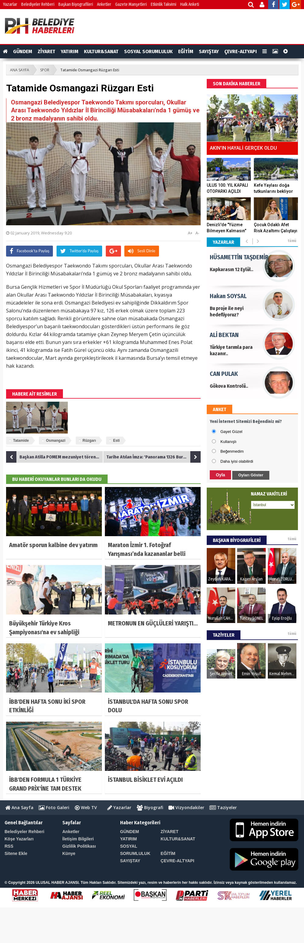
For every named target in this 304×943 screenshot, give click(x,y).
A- (197, 233)
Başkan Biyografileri (75, 4)
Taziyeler (223, 807)
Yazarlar (10, 4)
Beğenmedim (232, 451)
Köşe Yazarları (19, 838)
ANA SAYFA (19, 70)
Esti (116, 440)
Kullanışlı (228, 441)
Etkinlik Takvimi (163, 4)
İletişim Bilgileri (78, 838)
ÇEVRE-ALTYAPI (240, 51)
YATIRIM (69, 51)
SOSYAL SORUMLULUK (148, 51)
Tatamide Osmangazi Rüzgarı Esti (89, 70)
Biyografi (150, 807)
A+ (190, 233)
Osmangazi (55, 440)
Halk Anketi (189, 4)
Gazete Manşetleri (131, 4)
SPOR (44, 70)
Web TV (86, 807)
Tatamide (21, 440)
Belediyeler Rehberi (37, 4)
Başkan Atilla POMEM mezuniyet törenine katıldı (54, 457)
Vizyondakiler (186, 807)
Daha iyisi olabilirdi (236, 461)
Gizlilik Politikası (79, 846)
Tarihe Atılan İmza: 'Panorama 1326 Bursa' (153, 457)
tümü (292, 241)
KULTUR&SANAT (101, 51)
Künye (68, 853)
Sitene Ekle (16, 853)
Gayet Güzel (231, 431)
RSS (9, 846)
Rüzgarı (89, 440)
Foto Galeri (54, 807)
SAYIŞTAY (209, 51)
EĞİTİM (185, 51)
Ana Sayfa (19, 807)
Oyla (220, 474)
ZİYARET (46, 51)
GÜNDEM (22, 51)
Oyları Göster (250, 475)
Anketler (104, 4)
